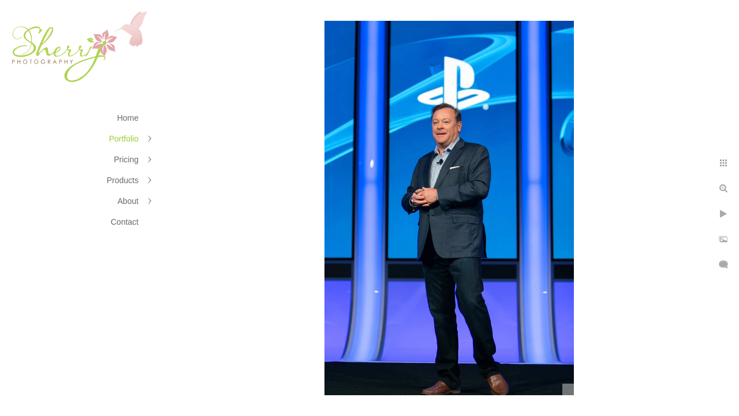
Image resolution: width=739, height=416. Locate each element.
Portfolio (124, 138)
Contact (125, 221)
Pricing (126, 159)
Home (128, 117)
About (128, 201)
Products (123, 180)
